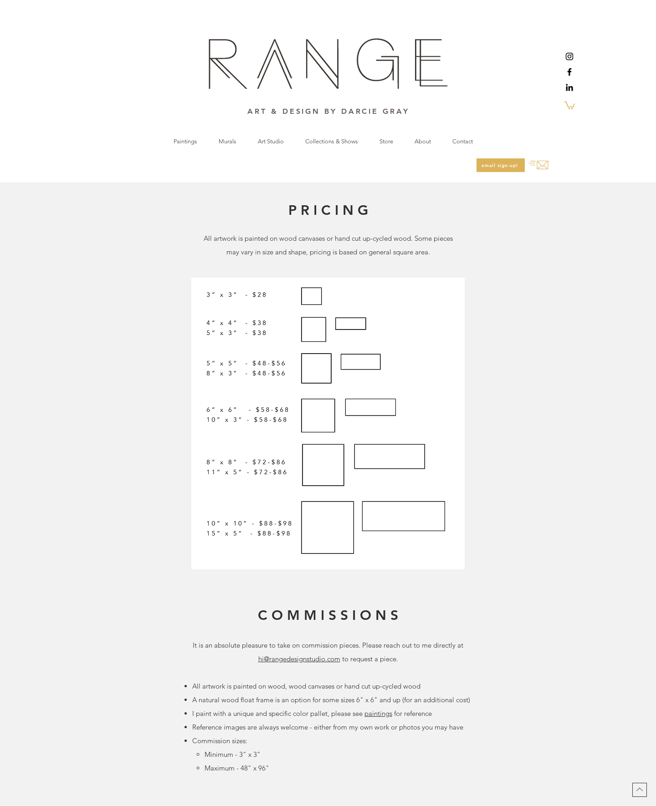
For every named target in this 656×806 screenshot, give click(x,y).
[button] (569, 105)
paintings (378, 713)
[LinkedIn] (569, 87)
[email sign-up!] (501, 165)
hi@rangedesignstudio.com (299, 658)
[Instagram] (569, 56)
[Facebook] (569, 72)
